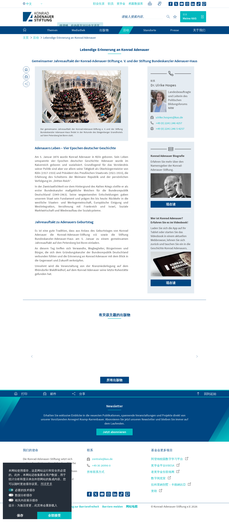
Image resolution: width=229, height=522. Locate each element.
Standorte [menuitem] (149, 30)
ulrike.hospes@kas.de (167, 117)
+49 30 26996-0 (99, 465)
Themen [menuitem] (52, 30)
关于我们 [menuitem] (199, 30)
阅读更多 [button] (46, 484)
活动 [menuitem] (126, 30)
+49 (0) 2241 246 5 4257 (167, 128)
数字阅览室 (161, 478)
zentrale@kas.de (100, 459)
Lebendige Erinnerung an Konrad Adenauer (69, 37)
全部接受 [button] (54, 515)
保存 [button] (20, 515)
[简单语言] (150, 3)
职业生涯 (99, 3)
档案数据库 (136, 3)
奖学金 (121, 3)
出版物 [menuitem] (104, 30)
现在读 (171, 204)
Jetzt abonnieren (114, 432)
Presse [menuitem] (174, 30)
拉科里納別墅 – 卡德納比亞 (171, 484)
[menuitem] (28, 30)
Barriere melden (112, 506)
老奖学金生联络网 (165, 472)
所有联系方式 (95, 472)
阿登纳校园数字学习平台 (169, 459)
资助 (156, 491)
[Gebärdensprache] (159, 3)
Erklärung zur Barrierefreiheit (80, 506)
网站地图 (132, 506)
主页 (26, 37)
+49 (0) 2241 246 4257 (166, 123)
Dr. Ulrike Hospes (163, 85)
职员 (111, 3)
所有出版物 (115, 380)
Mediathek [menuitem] (78, 30)
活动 (36, 37)
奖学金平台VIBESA (165, 465)
